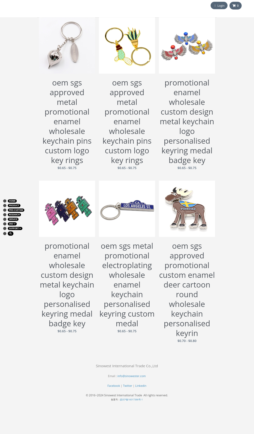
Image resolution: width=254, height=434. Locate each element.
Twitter (127, 390)
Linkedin (140, 390)
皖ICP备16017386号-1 (131, 403)
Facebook (113, 390)
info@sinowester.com (131, 380)
